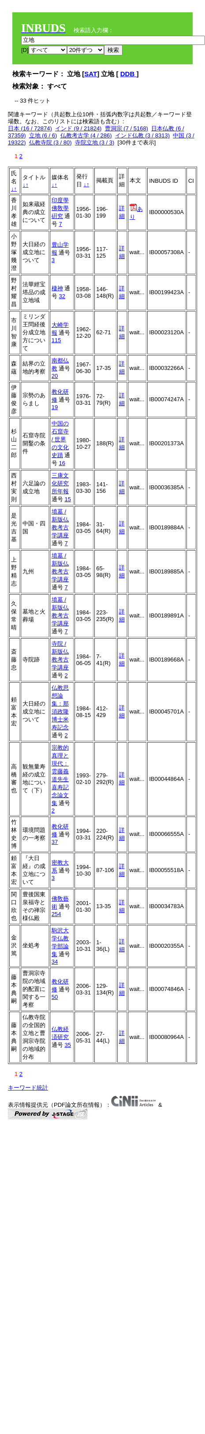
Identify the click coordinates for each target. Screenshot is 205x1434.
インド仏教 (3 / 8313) (142, 135)
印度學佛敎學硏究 (60, 208)
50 (55, 997)
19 (55, 407)
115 (56, 340)
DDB (128, 74)
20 (55, 376)
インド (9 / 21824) (78, 128)
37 (55, 842)
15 (67, 499)
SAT (90, 74)
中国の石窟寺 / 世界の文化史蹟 (60, 439)
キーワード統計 (28, 1087)
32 (62, 296)
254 (56, 914)
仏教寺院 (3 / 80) (50, 142)
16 (62, 463)
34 (55, 961)
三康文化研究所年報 (60, 483)
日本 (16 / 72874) (30, 128)
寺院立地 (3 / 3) (95, 142)
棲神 (57, 288)
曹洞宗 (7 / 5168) (126, 128)
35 (67, 1045)
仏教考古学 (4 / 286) (86, 135)
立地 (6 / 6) (43, 135)
